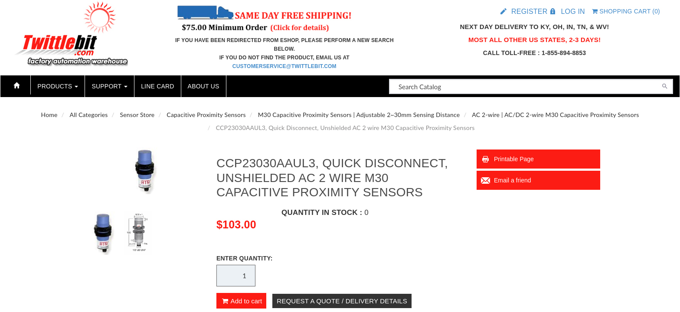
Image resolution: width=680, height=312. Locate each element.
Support (110, 86)
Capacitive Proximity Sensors (206, 114)
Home (49, 114)
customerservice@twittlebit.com (284, 66)
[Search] (664, 85)
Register (529, 11)
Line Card (157, 86)
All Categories (89, 114)
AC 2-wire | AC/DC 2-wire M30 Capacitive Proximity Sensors (555, 114)
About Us (203, 86)
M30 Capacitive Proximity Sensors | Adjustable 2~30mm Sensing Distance (359, 114)
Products (57, 86)
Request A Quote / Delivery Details (342, 301)
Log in (573, 11)
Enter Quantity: (244, 258)
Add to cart (241, 301)
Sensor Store (137, 114)
